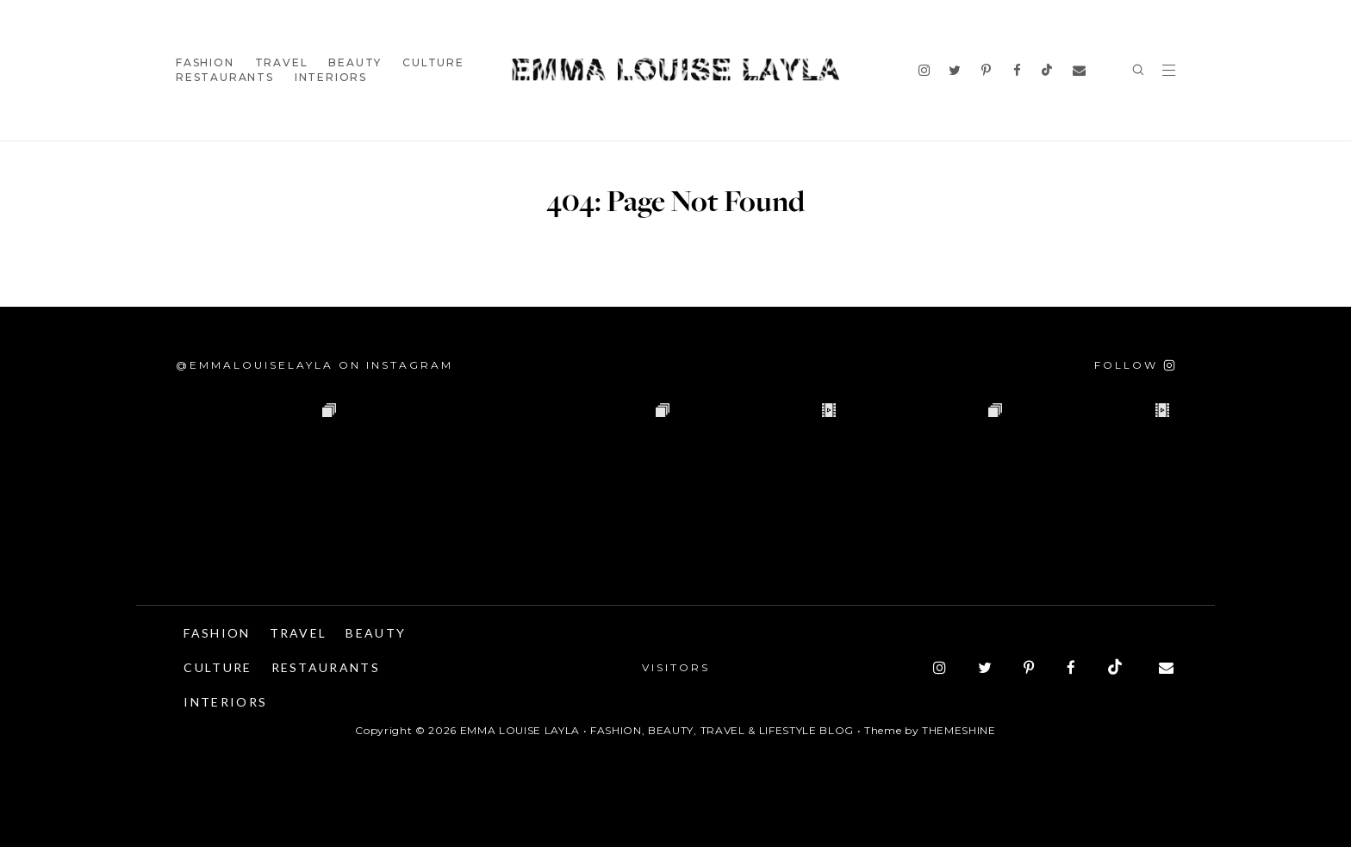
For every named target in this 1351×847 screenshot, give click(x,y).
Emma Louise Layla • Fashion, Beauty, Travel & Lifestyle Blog (657, 730)
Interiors (331, 77)
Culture (433, 62)
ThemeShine (959, 730)
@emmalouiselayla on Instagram (314, 364)
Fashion (205, 62)
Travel (281, 62)
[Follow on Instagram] (1134, 364)
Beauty (355, 62)
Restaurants (225, 77)
